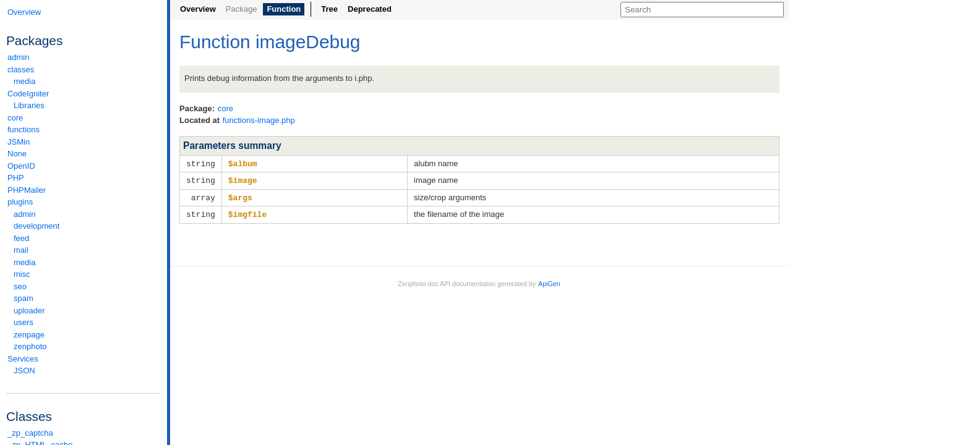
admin (18, 57)
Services (83, 358)
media (24, 81)
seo (20, 286)
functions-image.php (259, 120)
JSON (24, 370)
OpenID (21, 166)
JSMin (18, 141)
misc (22, 274)
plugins (83, 201)
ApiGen (549, 281)
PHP (15, 177)
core (15, 117)
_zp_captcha (30, 433)
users (23, 322)
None (17, 153)
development (36, 226)
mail (21, 250)
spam (23, 298)
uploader (29, 310)
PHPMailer (26, 190)
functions (23, 129)
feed (21, 238)
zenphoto (87, 346)
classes (83, 69)
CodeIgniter (83, 93)
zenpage (29, 334)
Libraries (29, 105)
